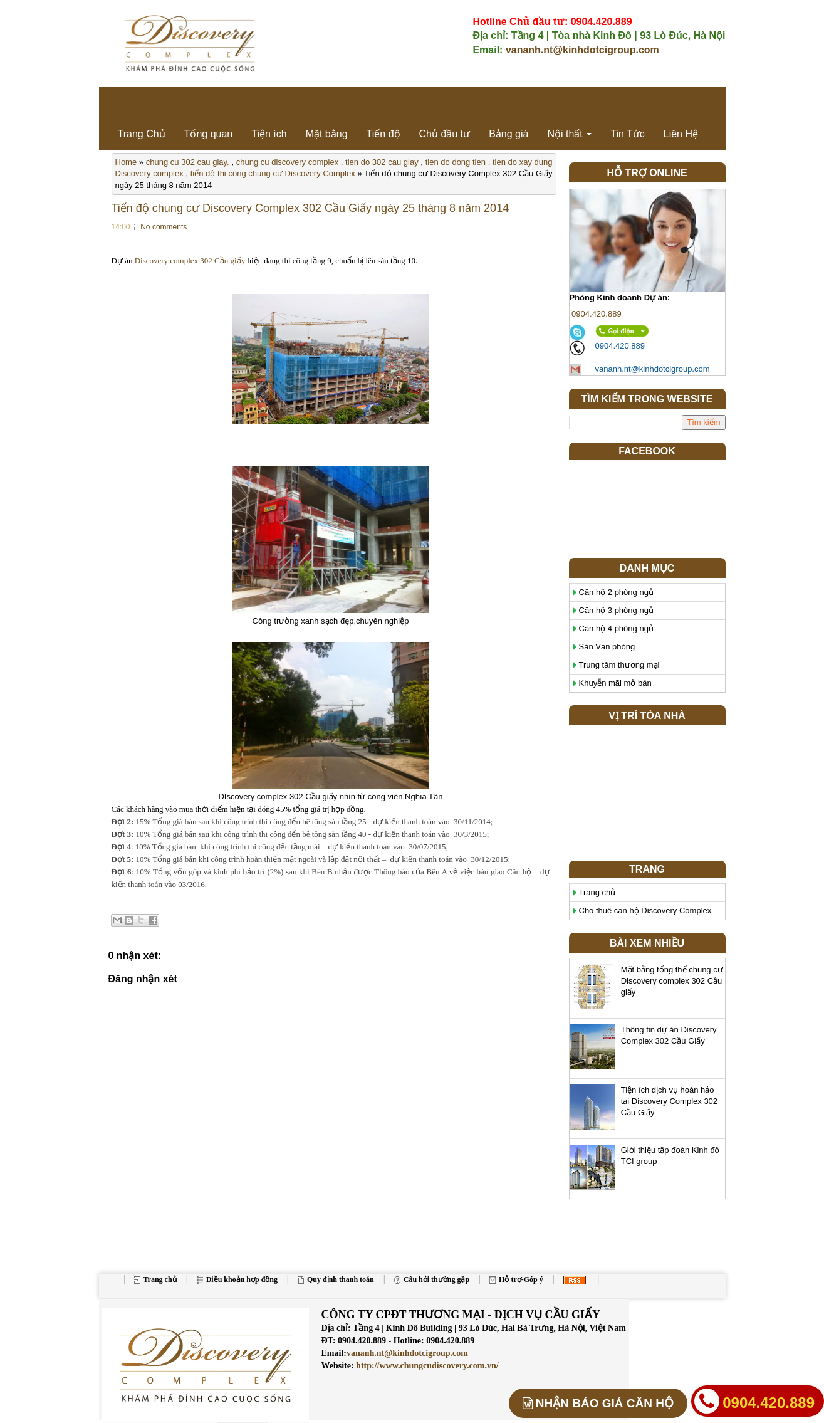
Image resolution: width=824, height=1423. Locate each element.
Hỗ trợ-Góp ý (516, 1279)
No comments (163, 227)
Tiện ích (268, 134)
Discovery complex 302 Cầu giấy (190, 260)
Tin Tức (627, 134)
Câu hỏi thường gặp (431, 1279)
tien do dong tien (455, 162)
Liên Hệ (681, 134)
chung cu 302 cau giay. (187, 162)
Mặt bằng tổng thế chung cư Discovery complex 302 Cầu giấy (672, 981)
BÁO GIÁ (598, 1403)
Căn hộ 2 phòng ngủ (616, 592)
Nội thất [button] (569, 134)
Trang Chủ (141, 134)
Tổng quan (208, 134)
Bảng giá (508, 134)
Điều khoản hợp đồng (237, 1279)
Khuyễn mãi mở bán (615, 683)
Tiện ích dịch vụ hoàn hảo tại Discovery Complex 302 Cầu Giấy (669, 1101)
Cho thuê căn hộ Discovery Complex (645, 910)
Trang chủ (597, 892)
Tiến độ (383, 134)
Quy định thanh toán (336, 1279)
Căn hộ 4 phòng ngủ (616, 628)
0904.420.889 (596, 313)
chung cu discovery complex (287, 162)
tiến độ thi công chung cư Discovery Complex (272, 173)
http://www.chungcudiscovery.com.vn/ (426, 1365)
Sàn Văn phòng (607, 646)
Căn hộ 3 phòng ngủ (616, 610)
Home (126, 162)
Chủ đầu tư (445, 134)
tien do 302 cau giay (382, 162)
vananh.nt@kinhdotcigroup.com (582, 50)
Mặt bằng (327, 134)
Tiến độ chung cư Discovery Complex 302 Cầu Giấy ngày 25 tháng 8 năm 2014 (310, 208)
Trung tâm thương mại (619, 664)
